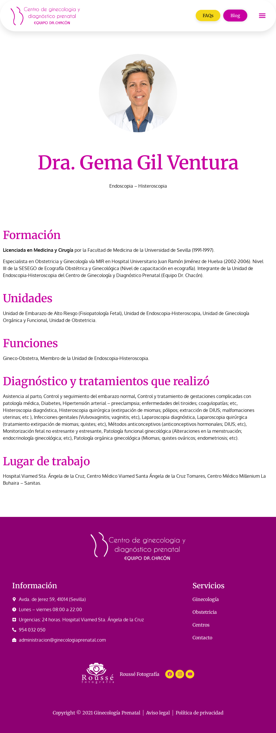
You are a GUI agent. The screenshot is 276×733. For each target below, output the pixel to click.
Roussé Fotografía (139, 674)
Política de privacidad (200, 713)
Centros (201, 625)
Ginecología (206, 599)
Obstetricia (205, 612)
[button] (262, 15)
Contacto (202, 637)
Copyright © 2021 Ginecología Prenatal (96, 713)
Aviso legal (158, 713)
